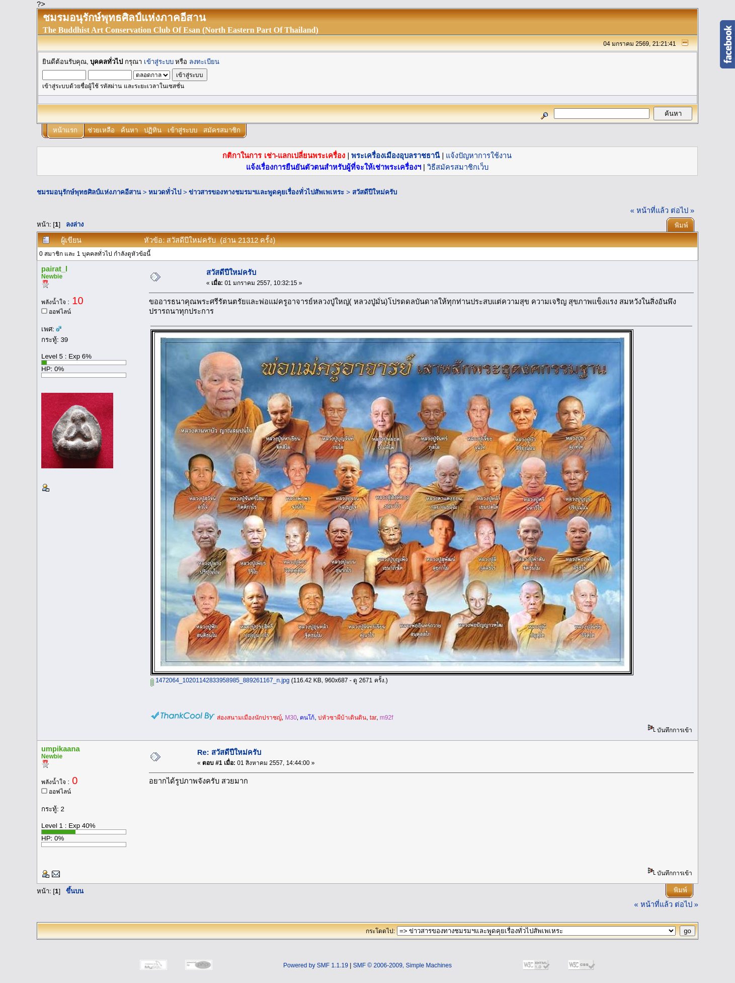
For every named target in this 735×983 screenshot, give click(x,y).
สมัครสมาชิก (221, 130)
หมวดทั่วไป (164, 192)
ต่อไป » (682, 210)
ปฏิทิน (152, 130)
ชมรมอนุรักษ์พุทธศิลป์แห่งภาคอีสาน (89, 192)
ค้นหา (129, 130)
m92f (386, 717)
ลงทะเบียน (204, 61)
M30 (290, 717)
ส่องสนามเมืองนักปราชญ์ (249, 717)
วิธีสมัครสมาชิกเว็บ (457, 167)
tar (373, 717)
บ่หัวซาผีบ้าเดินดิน (342, 717)
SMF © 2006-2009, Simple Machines (402, 965)
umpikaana (60, 749)
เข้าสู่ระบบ (159, 61)
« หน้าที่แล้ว (649, 210)
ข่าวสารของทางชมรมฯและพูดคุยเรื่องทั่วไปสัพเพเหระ (266, 192)
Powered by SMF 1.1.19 (315, 965)
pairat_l (54, 269)
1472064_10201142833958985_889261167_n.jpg (220, 680)
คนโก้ (307, 717)
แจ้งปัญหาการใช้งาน (479, 156)
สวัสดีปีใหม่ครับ (374, 192)
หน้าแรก (65, 130)
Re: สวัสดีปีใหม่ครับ (229, 752)
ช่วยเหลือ (101, 130)
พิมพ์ (681, 225)
